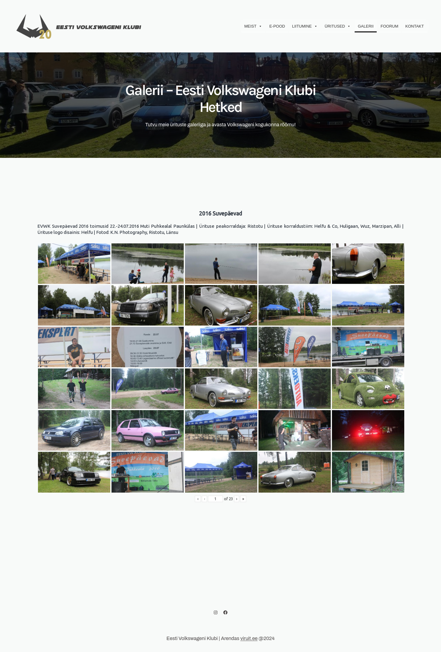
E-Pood (277, 26)
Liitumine (305, 26)
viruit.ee (249, 638)
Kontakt (414, 26)
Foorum (389, 26)
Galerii (365, 26)
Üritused (338, 26)
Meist (253, 26)
